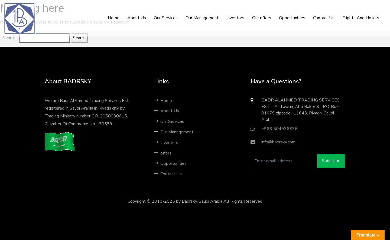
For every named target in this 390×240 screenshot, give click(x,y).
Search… (10, 38)
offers (162, 153)
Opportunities (170, 163)
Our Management (173, 132)
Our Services (169, 121)
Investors (166, 143)
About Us (166, 111)
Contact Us (168, 174)
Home (163, 101)
